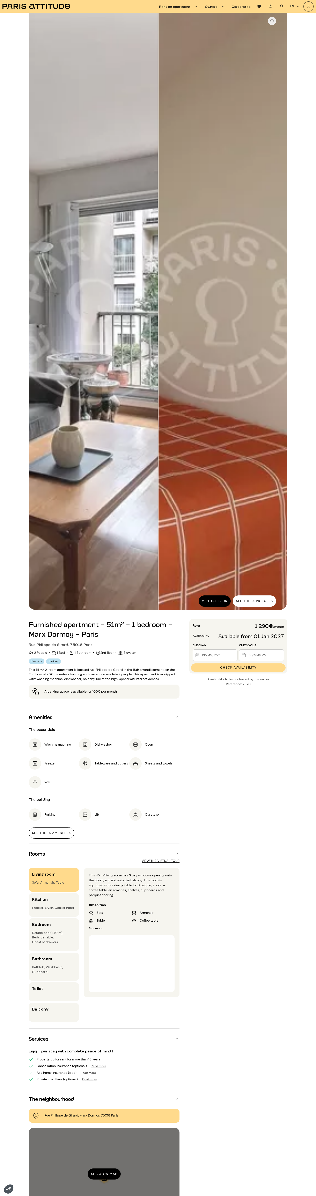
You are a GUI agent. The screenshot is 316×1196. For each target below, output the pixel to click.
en (295, 6)
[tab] (179, 6)
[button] (9, 1189)
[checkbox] (272, 21)
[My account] (308, 6)
